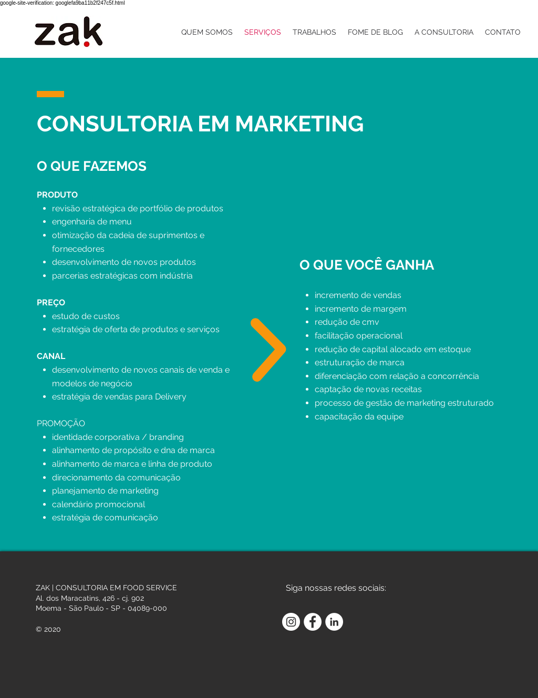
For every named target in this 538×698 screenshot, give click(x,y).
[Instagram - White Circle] (291, 622)
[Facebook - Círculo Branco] (313, 622)
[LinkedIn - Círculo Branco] (334, 622)
